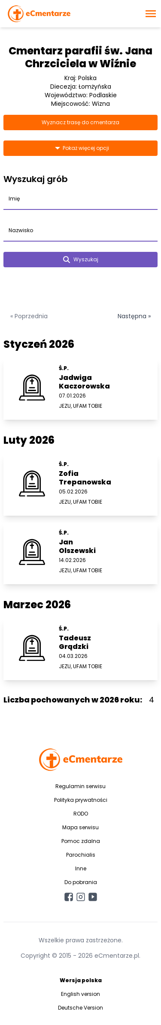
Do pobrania (80, 882)
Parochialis (80, 854)
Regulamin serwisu (80, 786)
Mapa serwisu (80, 827)
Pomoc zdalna (80, 841)
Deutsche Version (80, 1007)
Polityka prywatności (80, 800)
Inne (80, 868)
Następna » (134, 316)
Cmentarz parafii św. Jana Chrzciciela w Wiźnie (80, 57)
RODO (80, 813)
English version (80, 994)
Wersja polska (81, 980)
